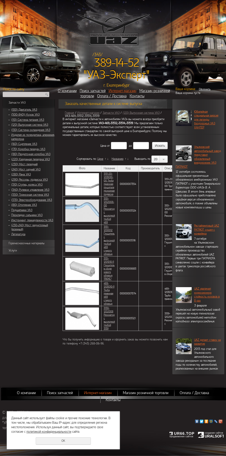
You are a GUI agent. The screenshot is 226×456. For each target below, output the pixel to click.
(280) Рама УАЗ (21, 174)
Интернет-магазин (122, 90)
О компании (67, 90)
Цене (100, 159)
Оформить (204, 89)
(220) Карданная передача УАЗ (30, 159)
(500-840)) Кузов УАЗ (25, 114)
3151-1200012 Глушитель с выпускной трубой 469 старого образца (109, 240)
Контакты (137, 96)
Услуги (13, 250)
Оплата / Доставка (112, 96)
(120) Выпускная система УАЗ (29, 125)
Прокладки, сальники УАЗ (26, 215)
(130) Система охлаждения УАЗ (30, 130)
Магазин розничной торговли (145, 393)
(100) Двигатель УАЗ (24, 110)
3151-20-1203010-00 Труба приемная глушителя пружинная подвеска (109, 184)
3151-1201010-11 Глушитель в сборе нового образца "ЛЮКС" (109, 268)
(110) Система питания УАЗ (27, 120)
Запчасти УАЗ (17, 103)
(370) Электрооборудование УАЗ (31, 200)
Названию (117, 159)
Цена (103, 146)
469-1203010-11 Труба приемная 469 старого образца (109, 293)
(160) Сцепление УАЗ (24, 144)
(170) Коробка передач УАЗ (28, 149)
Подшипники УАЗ (21, 210)
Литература (18, 234)
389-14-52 (116, 63)
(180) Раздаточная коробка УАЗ (30, 154)
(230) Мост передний (24, 164)
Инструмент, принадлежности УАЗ (32, 220)
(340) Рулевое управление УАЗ (30, 190)
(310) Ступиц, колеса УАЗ (26, 184)
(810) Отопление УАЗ (24, 205)
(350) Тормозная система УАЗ (30, 195)
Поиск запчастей (93, 90)
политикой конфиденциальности (48, 432)
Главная (69, 113)
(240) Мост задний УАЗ (25, 169)
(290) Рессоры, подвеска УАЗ (29, 179)
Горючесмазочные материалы (27, 243)
